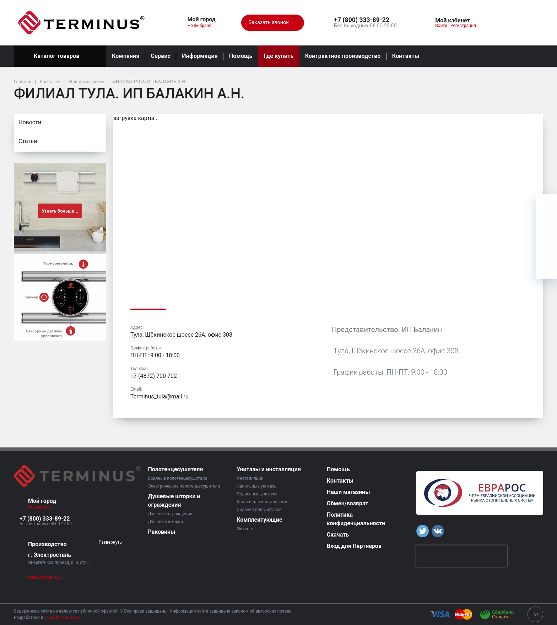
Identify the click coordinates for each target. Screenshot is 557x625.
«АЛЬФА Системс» (62, 617)
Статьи (27, 141)
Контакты (406, 56)
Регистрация (463, 25)
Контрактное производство (343, 56)
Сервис (161, 56)
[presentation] (461, 556)
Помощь (241, 56)
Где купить (279, 56)
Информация (199, 56)
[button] (365, 20)
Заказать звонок (273, 23)
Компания (126, 56)
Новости (29, 122)
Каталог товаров (60, 56)
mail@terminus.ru (45, 577)
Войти (441, 25)
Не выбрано (202, 25)
